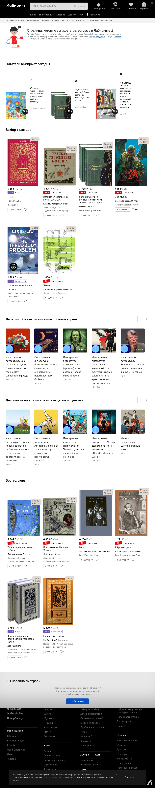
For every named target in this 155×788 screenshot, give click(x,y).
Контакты (95, 20)
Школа (47, 713)
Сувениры (49, 736)
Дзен (10, 754)
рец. (71, 148)
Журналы (49, 718)
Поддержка (106, 20)
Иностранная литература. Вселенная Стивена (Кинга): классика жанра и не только (132, 364)
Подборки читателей (92, 727)
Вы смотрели (124, 721)
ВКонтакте (13, 736)
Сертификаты (32, 20)
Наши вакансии (89, 764)
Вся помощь (124, 763)
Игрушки (49, 722)
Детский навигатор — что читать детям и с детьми (44, 400)
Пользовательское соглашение (127, 769)
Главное (60, 14)
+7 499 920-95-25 (77, 20)
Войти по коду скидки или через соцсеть (129, 711)
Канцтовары (51, 727)
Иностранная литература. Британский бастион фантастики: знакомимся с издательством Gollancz (46, 368)
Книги (33, 14)
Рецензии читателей (91, 718)
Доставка (122, 749)
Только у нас (51, 769)
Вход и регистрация (128, 716)
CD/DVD (48, 732)
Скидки (64, 20)
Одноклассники (16, 749)
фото (35, 139)
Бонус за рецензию (54, 760)
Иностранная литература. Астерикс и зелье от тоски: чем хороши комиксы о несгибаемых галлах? (46, 449)
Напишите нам (125, 758)
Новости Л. (86, 736)
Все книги (49, 709)
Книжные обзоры (90, 722)
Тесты (83, 732)
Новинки (55, 20)
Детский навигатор (91, 713)
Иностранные (46, 14)
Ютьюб (11, 745)
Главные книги (52, 755)
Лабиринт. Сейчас (90, 709)
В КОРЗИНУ (15, 209)
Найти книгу (77, 701)
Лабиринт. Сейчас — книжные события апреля (42, 319)
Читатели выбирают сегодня (28, 64)
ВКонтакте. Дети (16, 740)
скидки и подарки (97, 36)
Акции (47, 751)
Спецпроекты (87, 745)
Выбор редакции (19, 129)
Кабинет (121, 726)
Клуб (81, 14)
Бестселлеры (16, 480)
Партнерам (86, 760)
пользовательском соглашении (58, 777)
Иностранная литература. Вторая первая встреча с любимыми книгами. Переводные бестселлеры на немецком (18, 449)
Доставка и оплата (15, 20)
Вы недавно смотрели (23, 681)
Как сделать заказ (127, 740)
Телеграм (12, 758)
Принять (129, 777)
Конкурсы (85, 741)
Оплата (121, 745)
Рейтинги (44, 20)
